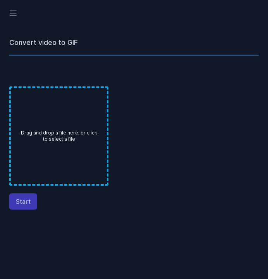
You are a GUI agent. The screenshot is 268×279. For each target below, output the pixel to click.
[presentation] (58, 136)
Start (23, 201)
